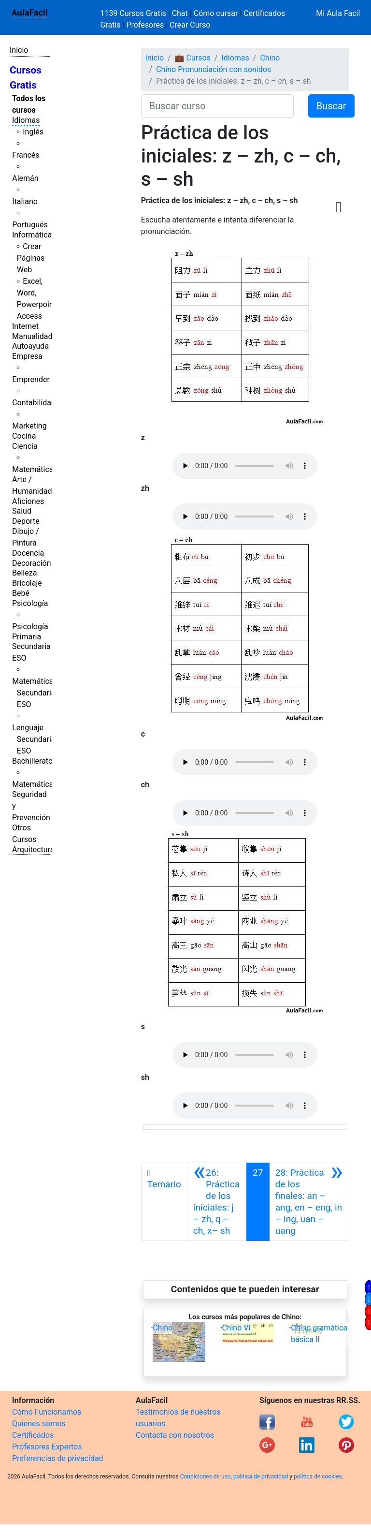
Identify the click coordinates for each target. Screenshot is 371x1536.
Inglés (33, 131)
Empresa (27, 356)
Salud (21, 511)
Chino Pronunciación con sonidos (213, 69)
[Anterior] (217, 1202)
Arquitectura (33, 849)
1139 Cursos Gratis (134, 13)
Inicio (19, 50)
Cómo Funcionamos (46, 1412)
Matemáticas (34, 469)
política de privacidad (260, 1476)
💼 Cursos (193, 57)
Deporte (26, 521)
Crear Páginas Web (30, 258)
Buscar (331, 106)
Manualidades (36, 336)
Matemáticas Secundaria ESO (34, 693)
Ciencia (25, 446)
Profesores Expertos (47, 1446)
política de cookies (318, 1476)
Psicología (30, 603)
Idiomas (26, 120)
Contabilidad (34, 402)
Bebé (20, 593)
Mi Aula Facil (338, 13)
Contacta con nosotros (175, 1435)
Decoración (31, 563)
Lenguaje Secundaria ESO (33, 739)
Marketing (29, 425)
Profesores (145, 25)
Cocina (24, 436)
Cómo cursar (216, 13)
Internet (25, 326)
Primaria (26, 636)
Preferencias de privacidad (57, 1458)
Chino (270, 57)
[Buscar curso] (217, 106)
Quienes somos (39, 1423)
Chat (180, 13)
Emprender (31, 379)
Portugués (30, 224)
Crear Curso (190, 25)
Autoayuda (30, 346)
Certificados (33, 1435)
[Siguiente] (309, 1202)
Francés (25, 155)
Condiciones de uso (205, 1476)
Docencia (28, 553)
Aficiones (28, 501)
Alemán (25, 178)
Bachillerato (32, 761)
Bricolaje (27, 583)
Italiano (25, 201)
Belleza (24, 572)
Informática (32, 234)
